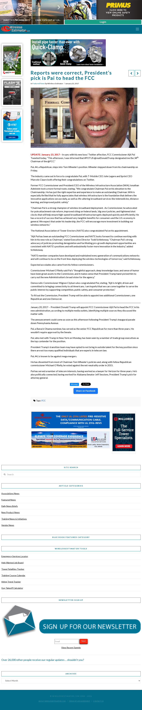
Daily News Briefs (9, 506)
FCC (44, 400)
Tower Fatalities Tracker (12, 569)
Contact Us (98, 701)
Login (103, 22)
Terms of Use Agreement (79, 701)
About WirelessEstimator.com (52, 701)
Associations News (10, 493)
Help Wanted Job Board (12, 562)
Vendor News (7, 525)
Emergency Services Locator (14, 556)
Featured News (38, 83)
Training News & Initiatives (14, 519)
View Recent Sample (71, 647)
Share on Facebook (85, 391)
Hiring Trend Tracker (11, 581)
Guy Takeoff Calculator (12, 588)
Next (83, 641)
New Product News (10, 512)
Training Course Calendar (13, 575)
